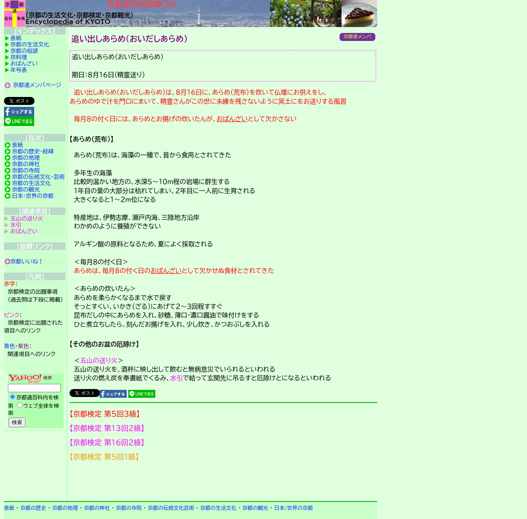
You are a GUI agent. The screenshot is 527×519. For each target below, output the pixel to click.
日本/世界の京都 (293, 508)
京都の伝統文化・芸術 (38, 177)
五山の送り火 (99, 360)
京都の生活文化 (29, 44)
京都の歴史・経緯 (33, 151)
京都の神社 (26, 164)
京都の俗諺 (24, 51)
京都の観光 (26, 189)
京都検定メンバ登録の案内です (223, 481)
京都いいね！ (27, 261)
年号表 (18, 70)
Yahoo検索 (35, 401)
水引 (176, 378)
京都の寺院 (26, 170)
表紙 (15, 38)
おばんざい (232, 119)
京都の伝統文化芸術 (171, 508)
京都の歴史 (33, 508)
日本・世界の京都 (33, 196)
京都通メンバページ (37, 85)
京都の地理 (26, 158)
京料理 (18, 57)
